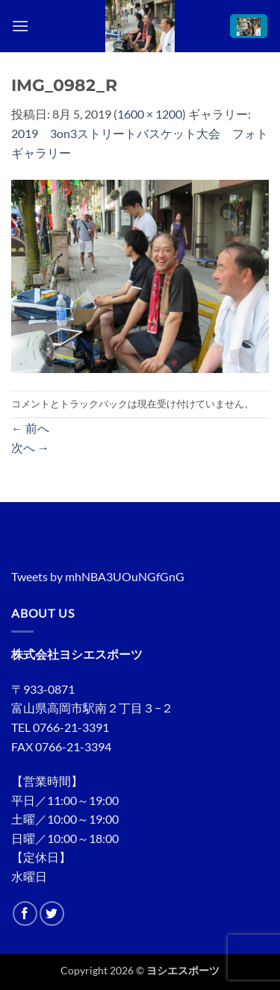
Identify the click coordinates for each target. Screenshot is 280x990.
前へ (30, 428)
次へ (30, 447)
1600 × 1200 (149, 114)
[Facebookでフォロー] (25, 913)
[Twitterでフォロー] (52, 913)
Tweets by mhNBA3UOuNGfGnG (97, 576)
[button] (20, 25)
